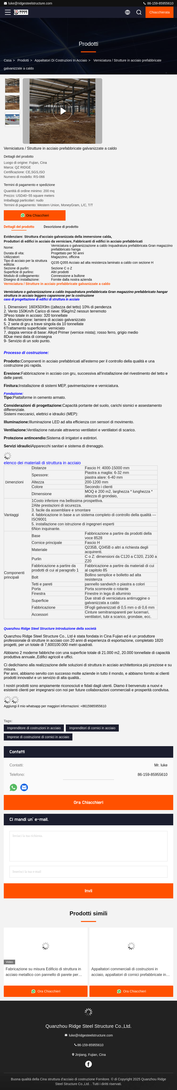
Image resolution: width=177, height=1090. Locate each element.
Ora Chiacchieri (88, 802)
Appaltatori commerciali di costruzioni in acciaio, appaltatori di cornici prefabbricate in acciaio (128, 972)
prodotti (23, 60)
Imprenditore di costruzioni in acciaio (34, 728)
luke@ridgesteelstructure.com (28, 3)
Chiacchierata (159, 12)
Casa (8, 60)
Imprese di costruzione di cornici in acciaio (38, 737)
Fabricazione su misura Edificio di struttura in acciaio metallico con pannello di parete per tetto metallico (43, 972)
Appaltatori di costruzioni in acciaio (61, 60)
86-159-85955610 (158, 3)
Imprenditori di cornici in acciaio (92, 728)
